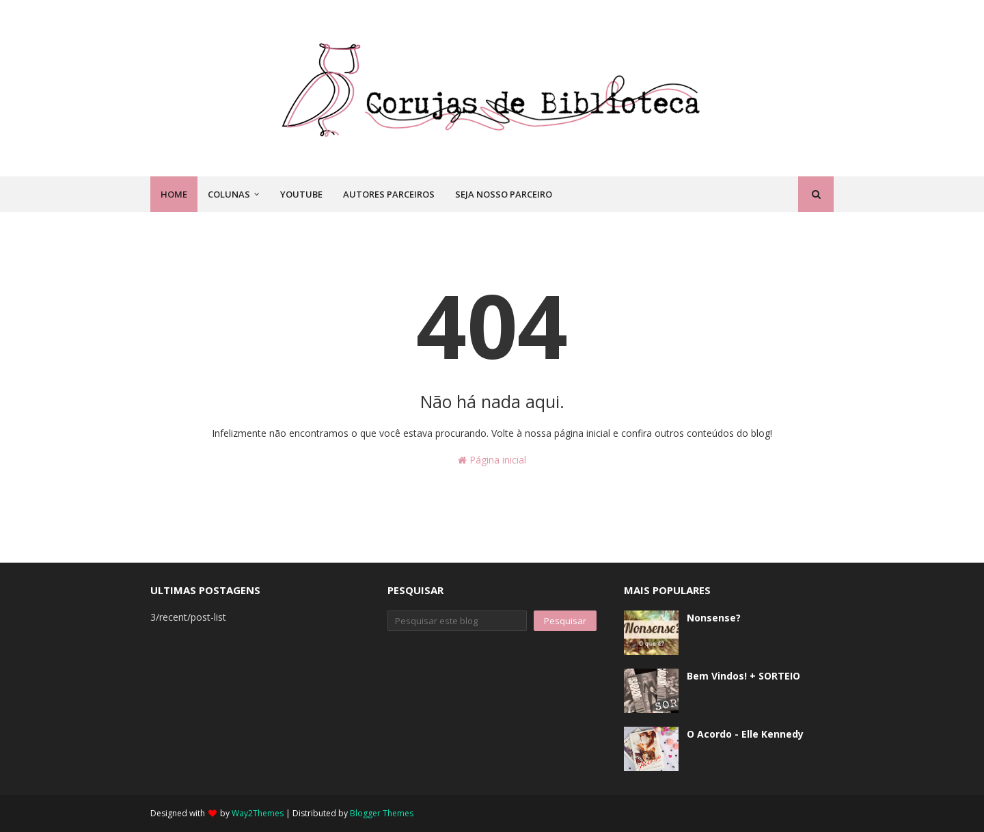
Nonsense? (714, 617)
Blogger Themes (381, 813)
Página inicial (492, 459)
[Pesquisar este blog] (457, 620)
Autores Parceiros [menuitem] (389, 194)
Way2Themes (258, 813)
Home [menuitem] (174, 194)
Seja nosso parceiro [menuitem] (503, 194)
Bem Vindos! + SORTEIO (743, 675)
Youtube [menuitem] (301, 194)
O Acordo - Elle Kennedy (745, 733)
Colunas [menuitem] (229, 194)
